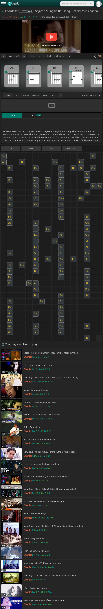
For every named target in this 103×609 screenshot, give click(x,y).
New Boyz (26, 11)
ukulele (26, 95)
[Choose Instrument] (61, 95)
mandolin (35, 95)
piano (16, 95)
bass (54, 95)
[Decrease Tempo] (3, 56)
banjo (45, 95)
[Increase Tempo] (24, 56)
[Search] (91, 3)
